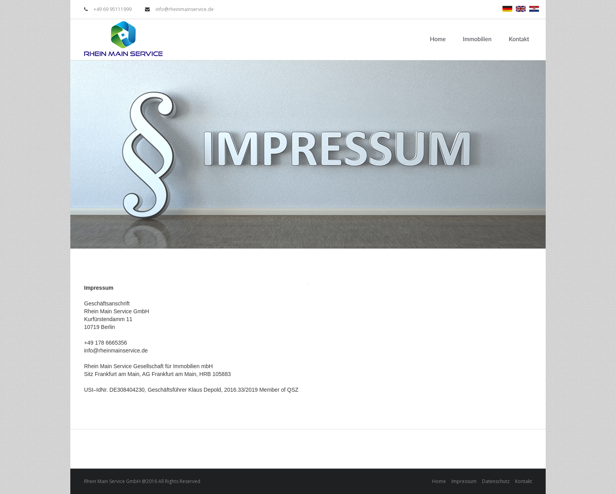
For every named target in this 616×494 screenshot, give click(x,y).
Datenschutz (496, 481)
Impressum (464, 481)
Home (438, 38)
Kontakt (519, 38)
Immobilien (477, 38)
